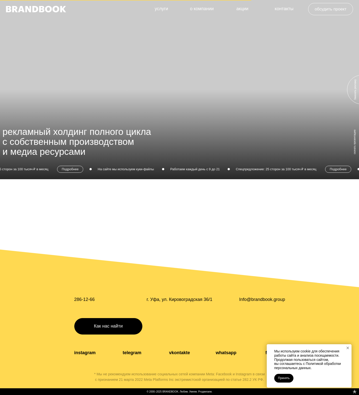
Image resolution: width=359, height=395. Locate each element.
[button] (330, 9)
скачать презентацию (354, 142)
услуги (161, 8)
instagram (85, 352)
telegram (132, 352)
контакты (284, 8)
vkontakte (179, 352)
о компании (202, 8)
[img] (36, 9)
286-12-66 (84, 299)
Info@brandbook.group (262, 299)
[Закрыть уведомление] (347, 347)
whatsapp (226, 352)
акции (242, 8)
